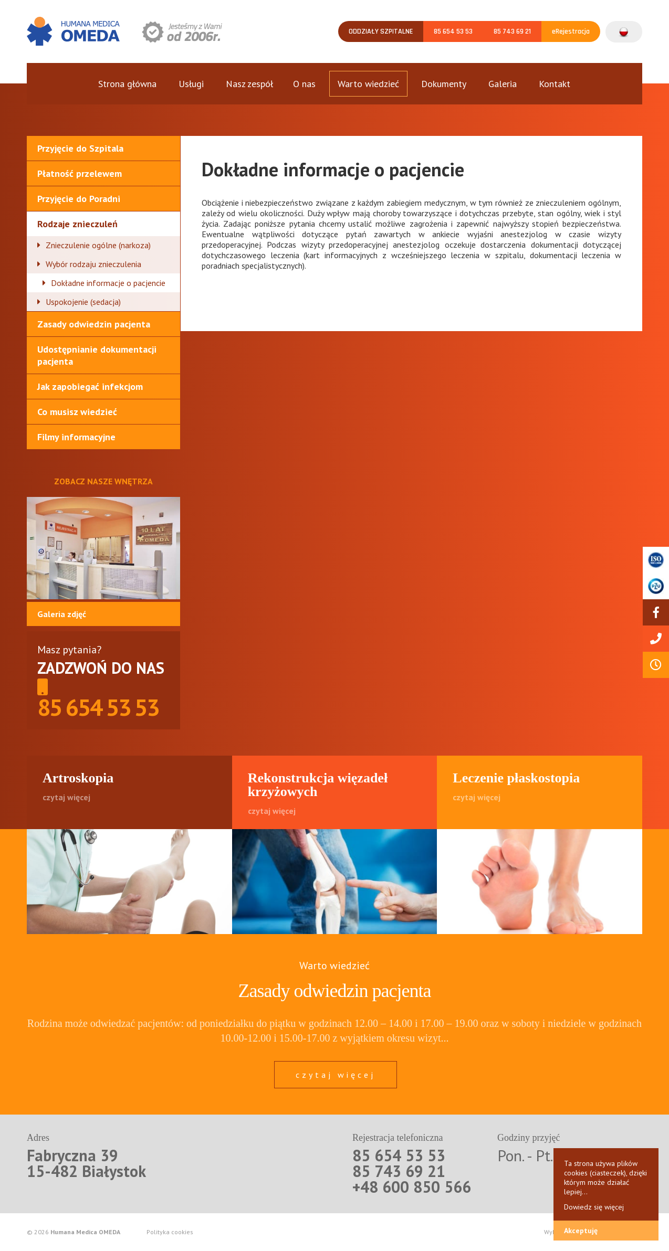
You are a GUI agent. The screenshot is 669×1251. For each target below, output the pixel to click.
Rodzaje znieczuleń (77, 224)
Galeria (502, 84)
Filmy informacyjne (76, 437)
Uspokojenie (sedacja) (83, 301)
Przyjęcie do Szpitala (80, 148)
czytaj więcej (335, 1074)
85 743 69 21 (512, 31)
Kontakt (554, 84)
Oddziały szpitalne (381, 31)
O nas (304, 84)
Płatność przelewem (79, 173)
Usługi (191, 84)
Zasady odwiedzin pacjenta (93, 324)
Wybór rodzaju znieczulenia (93, 264)
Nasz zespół (249, 84)
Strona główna (127, 84)
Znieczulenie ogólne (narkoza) (98, 245)
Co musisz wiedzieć (77, 412)
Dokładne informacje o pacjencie (108, 283)
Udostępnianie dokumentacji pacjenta (96, 355)
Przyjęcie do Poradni (78, 199)
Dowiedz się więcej (594, 1207)
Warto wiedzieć (368, 84)
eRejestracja (571, 31)
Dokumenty (443, 84)
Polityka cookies (170, 1232)
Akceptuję (581, 1230)
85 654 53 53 (453, 31)
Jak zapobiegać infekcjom (90, 386)
